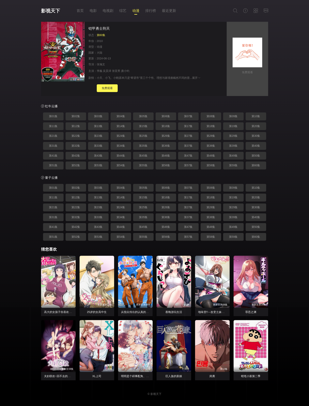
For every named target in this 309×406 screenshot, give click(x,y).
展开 (196, 77)
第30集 (256, 135)
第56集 (166, 165)
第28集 (211, 135)
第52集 (75, 165)
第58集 (211, 165)
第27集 (188, 135)
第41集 (53, 155)
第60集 (256, 165)
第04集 (120, 116)
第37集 (188, 145)
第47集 (188, 155)
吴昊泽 (107, 70)
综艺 (122, 11)
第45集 (143, 155)
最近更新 (169, 11)
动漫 (135, 11)
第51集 (53, 165)
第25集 (143, 135)
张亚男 (116, 70)
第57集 (188, 165)
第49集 (233, 155)
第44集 (120, 155)
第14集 (120, 126)
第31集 (53, 145)
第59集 (233, 165)
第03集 (98, 116)
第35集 (143, 145)
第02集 (75, 116)
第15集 (143, 126)
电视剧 (108, 11)
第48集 (211, 155)
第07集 (188, 116)
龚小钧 (125, 70)
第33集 (98, 145)
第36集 (166, 145)
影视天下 (50, 10)
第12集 (75, 126)
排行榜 (150, 11)
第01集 (53, 116)
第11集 (53, 126)
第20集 (256, 126)
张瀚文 (101, 64)
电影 (93, 11)
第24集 (120, 135)
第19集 (233, 126)
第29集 (233, 135)
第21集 (53, 135)
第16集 (166, 126)
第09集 (233, 116)
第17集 (188, 126)
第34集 (120, 145)
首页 (80, 11)
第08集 (211, 116)
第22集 (75, 135)
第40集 (256, 145)
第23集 (98, 135)
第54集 (120, 165)
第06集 (166, 116)
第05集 (143, 116)
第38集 (211, 145)
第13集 (98, 126)
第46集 (166, 155)
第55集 (143, 165)
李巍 (99, 70)
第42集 (75, 155)
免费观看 (107, 88)
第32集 (75, 145)
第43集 (98, 155)
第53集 (98, 165)
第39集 (233, 145)
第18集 (211, 126)
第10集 (256, 116)
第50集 (256, 155)
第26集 (166, 135)
